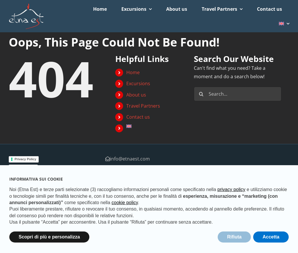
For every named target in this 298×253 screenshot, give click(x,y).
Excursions (138, 83)
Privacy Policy (25, 159)
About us (136, 95)
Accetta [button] (270, 236)
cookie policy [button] (124, 202)
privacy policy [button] (231, 189)
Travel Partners (143, 106)
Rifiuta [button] (234, 236)
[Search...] (237, 94)
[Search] (201, 94)
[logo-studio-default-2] (26, 5)
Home (133, 72)
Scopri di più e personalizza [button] (49, 236)
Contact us (138, 117)
